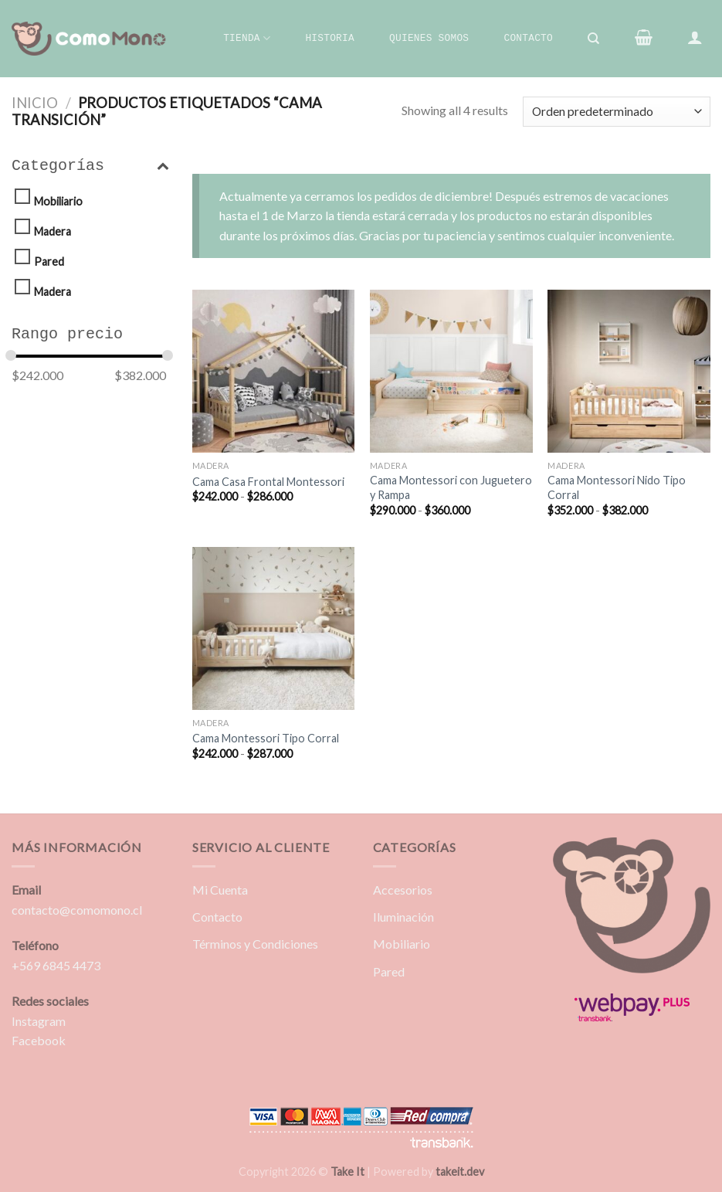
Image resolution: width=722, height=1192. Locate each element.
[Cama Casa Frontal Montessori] (273, 371)
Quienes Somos (429, 38)
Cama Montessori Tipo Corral (265, 738)
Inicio (35, 102)
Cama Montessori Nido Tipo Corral (616, 487)
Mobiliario (58, 201)
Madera (52, 231)
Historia (329, 38)
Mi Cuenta (220, 889)
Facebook (39, 1040)
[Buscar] (594, 39)
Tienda (246, 38)
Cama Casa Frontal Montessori (268, 481)
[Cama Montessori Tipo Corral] (273, 628)
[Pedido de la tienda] (616, 112)
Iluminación (403, 916)
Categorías (90, 166)
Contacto (527, 38)
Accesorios (402, 889)
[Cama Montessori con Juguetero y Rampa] (451, 371)
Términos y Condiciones (255, 943)
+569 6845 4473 (56, 965)
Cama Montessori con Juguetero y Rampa (451, 487)
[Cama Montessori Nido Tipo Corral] (628, 371)
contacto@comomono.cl (77, 909)
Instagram (39, 1021)
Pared (49, 261)
